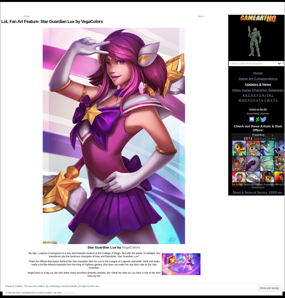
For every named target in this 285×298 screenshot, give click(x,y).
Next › (201, 16)
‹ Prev (26, 16)
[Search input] (253, 63)
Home (258, 73)
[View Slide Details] (258, 41)
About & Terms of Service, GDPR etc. (258, 192)
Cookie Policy (69, 292)
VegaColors (130, 247)
